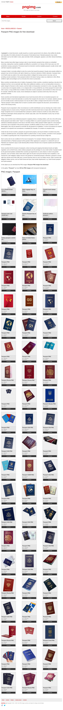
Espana (11, 1)
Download (8, 194)
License (39, 16)
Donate (24, 16)
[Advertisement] (13, 43)
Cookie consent (18, 699)
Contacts (55, 16)
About (7, 16)
